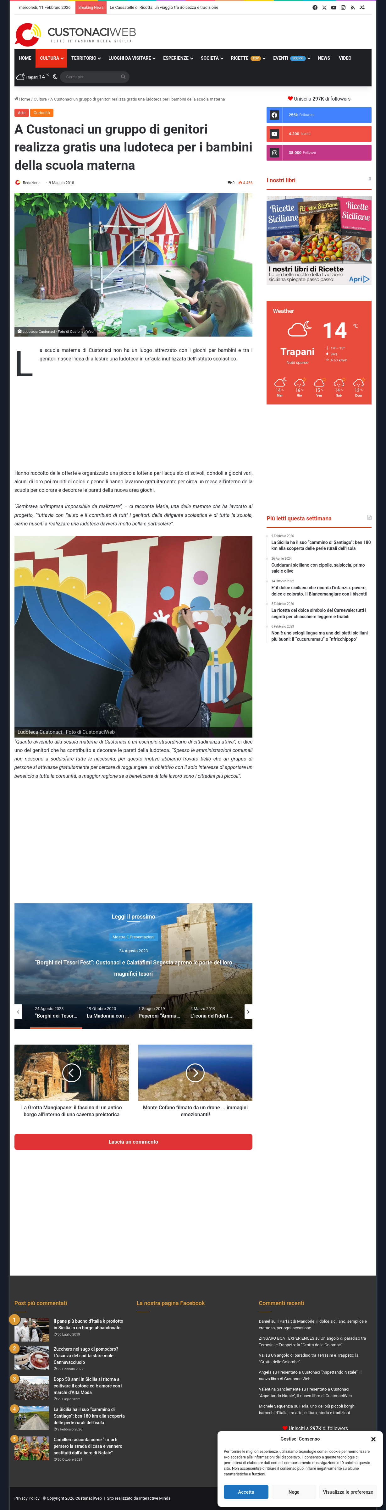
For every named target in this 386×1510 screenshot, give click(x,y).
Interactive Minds (154, 1498)
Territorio (83, 58)
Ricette (246, 58)
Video (345, 58)
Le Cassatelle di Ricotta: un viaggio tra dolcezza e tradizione (164, 7)
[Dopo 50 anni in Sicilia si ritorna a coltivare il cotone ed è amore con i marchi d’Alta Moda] (31, 1388)
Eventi (289, 58)
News (324, 58)
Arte (21, 112)
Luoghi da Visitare (129, 58)
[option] (133, 966)
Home (25, 58)
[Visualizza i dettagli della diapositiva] (319, 240)
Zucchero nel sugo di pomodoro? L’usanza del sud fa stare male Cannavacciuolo (86, 1356)
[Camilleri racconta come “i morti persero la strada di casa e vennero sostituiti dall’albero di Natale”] (31, 1448)
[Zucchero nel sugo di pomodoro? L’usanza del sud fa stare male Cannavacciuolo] (31, 1358)
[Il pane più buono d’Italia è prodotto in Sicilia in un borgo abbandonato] (31, 1330)
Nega (294, 1492)
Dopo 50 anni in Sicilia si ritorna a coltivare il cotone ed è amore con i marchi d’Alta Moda (88, 1386)
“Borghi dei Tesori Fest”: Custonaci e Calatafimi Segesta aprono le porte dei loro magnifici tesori (133, 967)
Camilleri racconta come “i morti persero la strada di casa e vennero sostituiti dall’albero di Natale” (88, 1446)
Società (210, 58)
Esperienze (176, 58)
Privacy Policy (27, 1498)
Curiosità (42, 112)
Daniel (264, 1321)
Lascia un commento (133, 1142)
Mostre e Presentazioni (134, 937)
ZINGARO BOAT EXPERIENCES (286, 1338)
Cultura (49, 58)
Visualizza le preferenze (348, 1492)
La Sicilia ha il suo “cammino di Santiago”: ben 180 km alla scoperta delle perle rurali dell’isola (89, 1416)
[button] (373, 1439)
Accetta (246, 1492)
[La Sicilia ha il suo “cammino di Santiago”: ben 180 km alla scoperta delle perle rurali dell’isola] (31, 1418)
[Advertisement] (133, 423)
